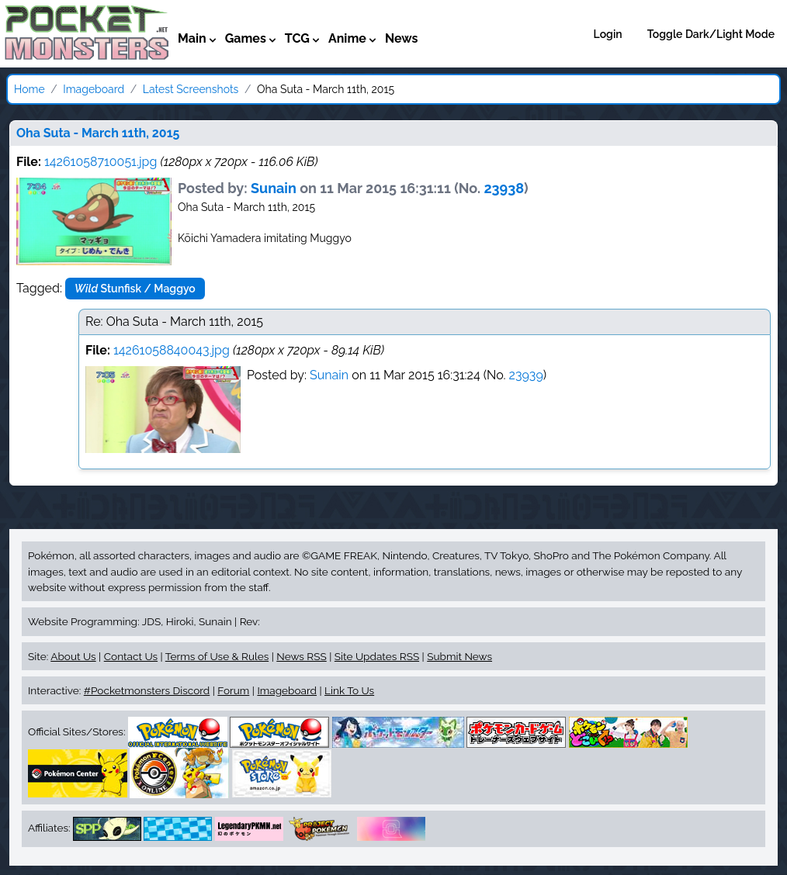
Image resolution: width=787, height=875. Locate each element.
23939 (526, 375)
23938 (504, 188)
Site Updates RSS (377, 656)
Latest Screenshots (191, 89)
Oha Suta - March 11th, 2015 (97, 133)
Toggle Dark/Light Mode (711, 34)
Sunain (273, 188)
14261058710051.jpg (100, 161)
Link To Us (349, 690)
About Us (72, 656)
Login (608, 34)
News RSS (301, 656)
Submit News (459, 656)
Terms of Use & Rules (217, 656)
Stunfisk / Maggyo (135, 288)
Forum (233, 690)
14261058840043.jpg (171, 350)
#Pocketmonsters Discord (147, 690)
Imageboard (93, 89)
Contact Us (131, 656)
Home (29, 89)
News (401, 38)
